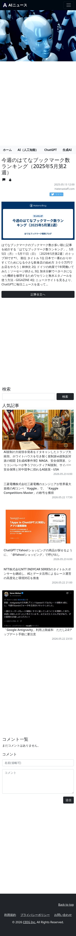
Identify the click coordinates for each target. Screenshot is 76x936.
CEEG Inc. (29, 922)
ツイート (57, 194)
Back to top (66, 905)
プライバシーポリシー (35, 915)
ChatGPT (50, 150)
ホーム (7, 150)
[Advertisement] (38, 102)
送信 (68, 800)
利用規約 (10, 915)
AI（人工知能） (28, 150)
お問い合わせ (63, 915)
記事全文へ (38, 294)
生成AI (67, 150)
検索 (65, 397)
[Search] (28, 396)
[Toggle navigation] (69, 5)
